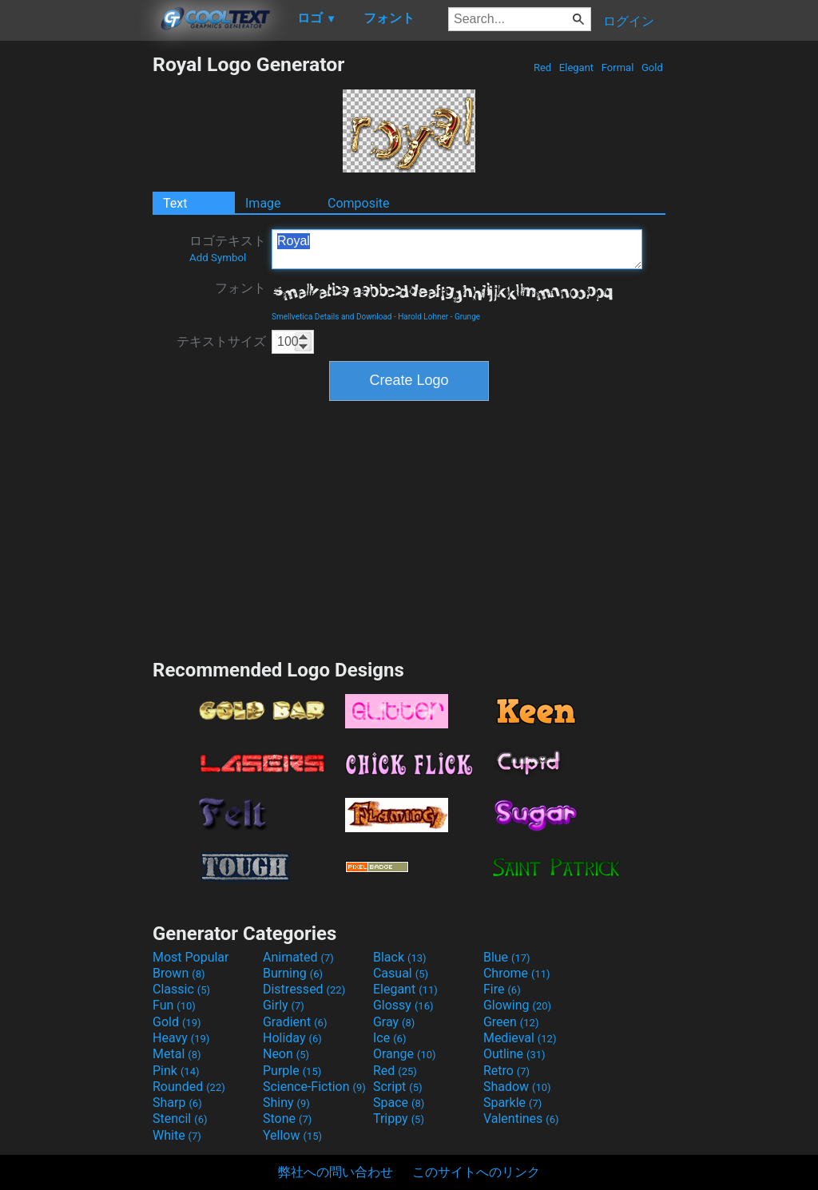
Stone (287, 1118)
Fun (174, 1005)
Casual (400, 973)
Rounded (189, 1086)
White (177, 1135)
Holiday (292, 1037)
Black (400, 957)
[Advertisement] (76, 292)
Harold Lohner (423, 316)
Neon (286, 1053)
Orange (404, 1053)
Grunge (467, 316)
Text (175, 203)
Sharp (177, 1102)
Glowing (517, 1005)
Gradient (295, 1021)
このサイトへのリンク (476, 1172)
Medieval (520, 1037)
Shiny (286, 1102)
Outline (514, 1053)
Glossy (403, 1005)
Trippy (398, 1118)
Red (542, 67)
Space (398, 1102)
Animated (298, 957)
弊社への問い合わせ (335, 1172)
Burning (293, 973)
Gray (394, 1021)
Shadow (517, 1086)
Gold (652, 67)
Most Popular (191, 957)
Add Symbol (217, 258)
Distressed (304, 989)
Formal (618, 67)
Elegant (577, 67)
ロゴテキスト (227, 248)
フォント (240, 288)
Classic (181, 989)
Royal (457, 249)
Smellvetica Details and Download (332, 316)
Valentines (521, 1118)
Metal (177, 1053)
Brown (178, 973)
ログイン (628, 21)
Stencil (180, 1118)
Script (398, 1086)
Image (263, 203)
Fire (502, 989)
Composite (359, 203)
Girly (283, 1005)
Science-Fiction (314, 1086)
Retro (506, 1070)
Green (511, 1021)
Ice (389, 1037)
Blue (506, 957)
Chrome (516, 973)
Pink (176, 1070)
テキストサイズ (221, 341)
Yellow (292, 1135)
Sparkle (512, 1102)
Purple (292, 1070)
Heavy (181, 1037)
